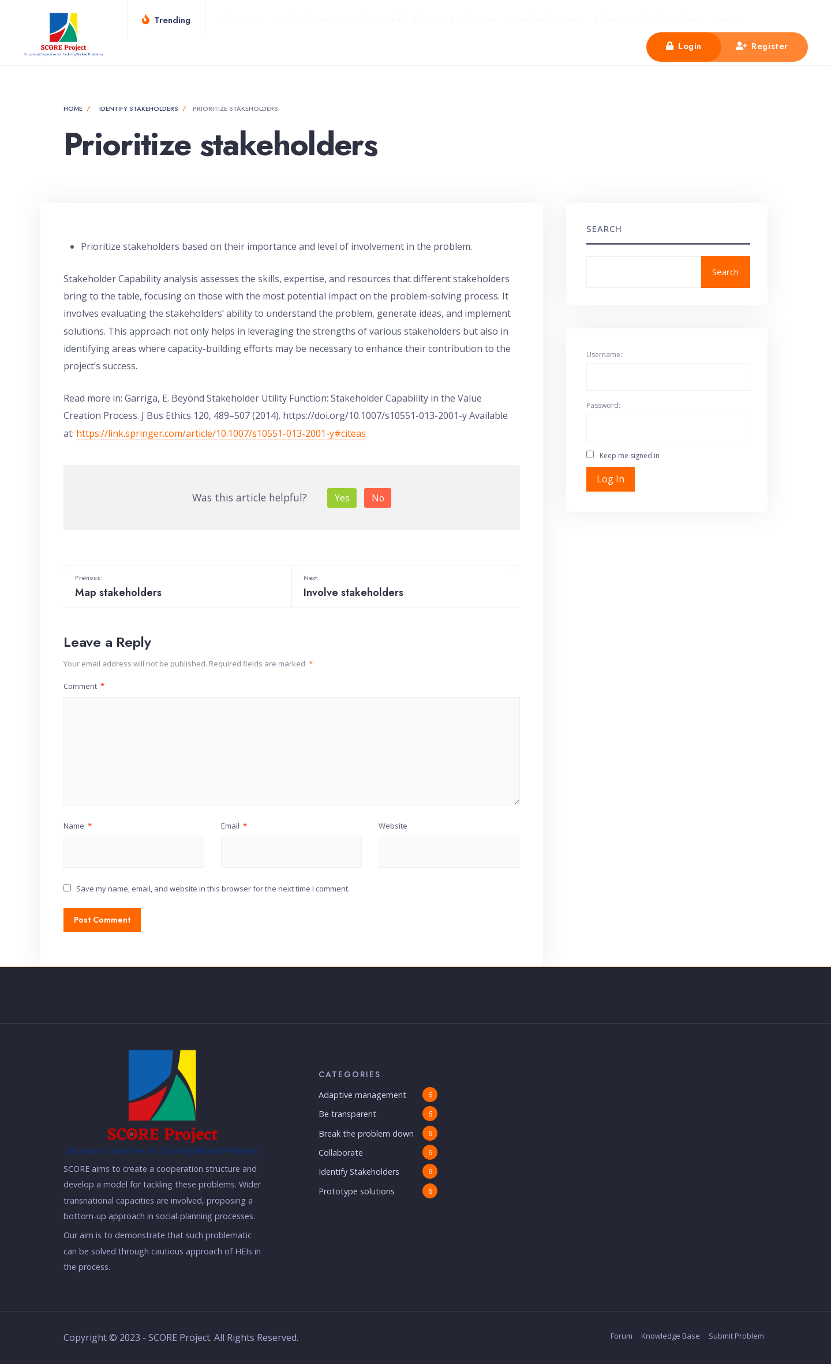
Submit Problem (736, 1336)
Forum (725, 19)
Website (393, 825)
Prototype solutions (357, 1191)
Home (73, 108)
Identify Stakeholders (138, 108)
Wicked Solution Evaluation (436, 19)
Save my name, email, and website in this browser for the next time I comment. (213, 888)
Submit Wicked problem (647, 19)
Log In (610, 479)
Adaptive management (362, 1094)
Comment (83, 686)
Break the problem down (366, 1133)
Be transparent (347, 1113)
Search (604, 228)
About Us (243, 19)
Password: (603, 405)
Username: (604, 354)
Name (77, 825)
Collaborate (341, 1152)
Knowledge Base (545, 19)
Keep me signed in (630, 455)
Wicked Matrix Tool (319, 19)
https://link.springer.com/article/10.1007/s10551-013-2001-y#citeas (221, 433)
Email (234, 825)
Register (762, 46)
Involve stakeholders (405, 586)
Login (684, 46)
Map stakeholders (176, 586)
